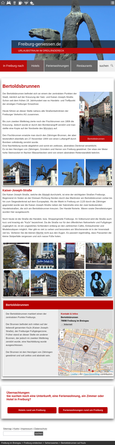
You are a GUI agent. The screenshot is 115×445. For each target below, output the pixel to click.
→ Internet (66, 324)
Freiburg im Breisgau (11, 443)
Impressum (26, 428)
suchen (106, 65)
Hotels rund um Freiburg (31, 410)
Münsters (48, 128)
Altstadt (46, 194)
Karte (16, 428)
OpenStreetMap (91, 374)
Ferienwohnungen (57, 65)
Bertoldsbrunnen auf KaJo (73, 443)
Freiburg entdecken (33, 443)
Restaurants (84, 65)
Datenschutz (40, 428)
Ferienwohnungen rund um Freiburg (83, 410)
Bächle (40, 232)
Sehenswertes (51, 443)
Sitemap (7, 428)
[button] (86, 348)
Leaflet (74, 374)
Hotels (35, 65)
